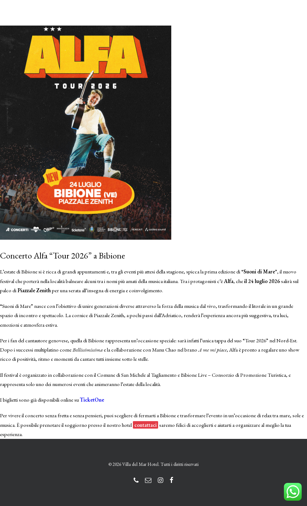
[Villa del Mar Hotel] (52, 18)
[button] (290, 19)
